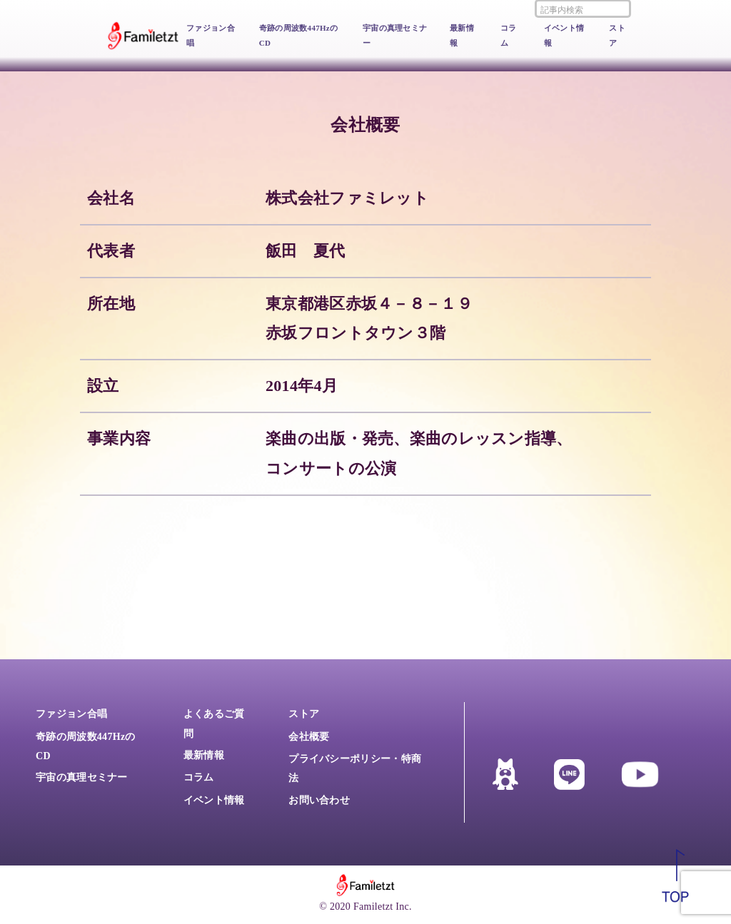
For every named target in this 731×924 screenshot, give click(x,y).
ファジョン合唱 (210, 35)
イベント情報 (564, 35)
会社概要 (308, 736)
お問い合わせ (319, 800)
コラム (508, 35)
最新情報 (462, 35)
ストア (617, 35)
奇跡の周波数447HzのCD (298, 35)
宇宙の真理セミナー (395, 35)
